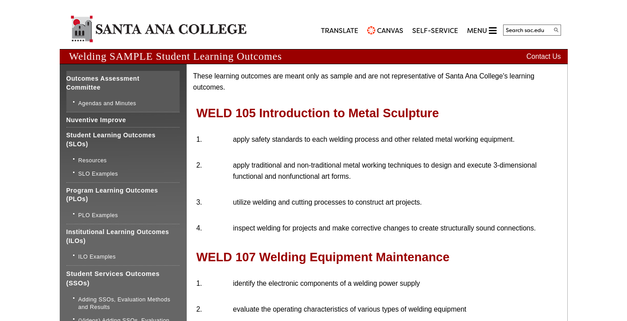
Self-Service (435, 30)
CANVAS (390, 30)
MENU (481, 30)
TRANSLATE (339, 30)
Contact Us (543, 56)
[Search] (556, 30)
